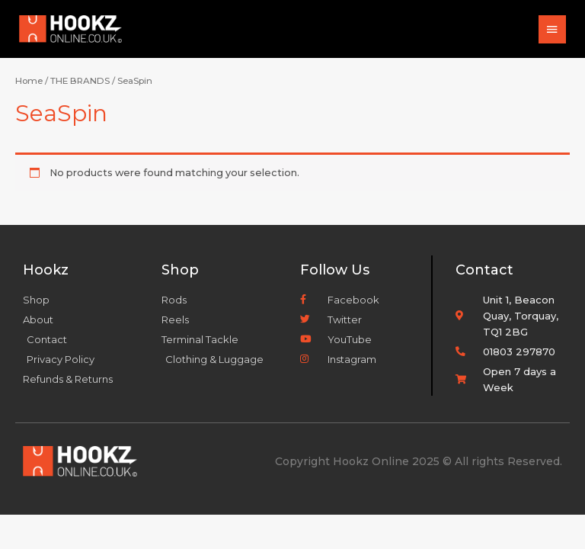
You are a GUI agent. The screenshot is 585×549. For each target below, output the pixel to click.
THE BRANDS (80, 80)
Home (29, 80)
